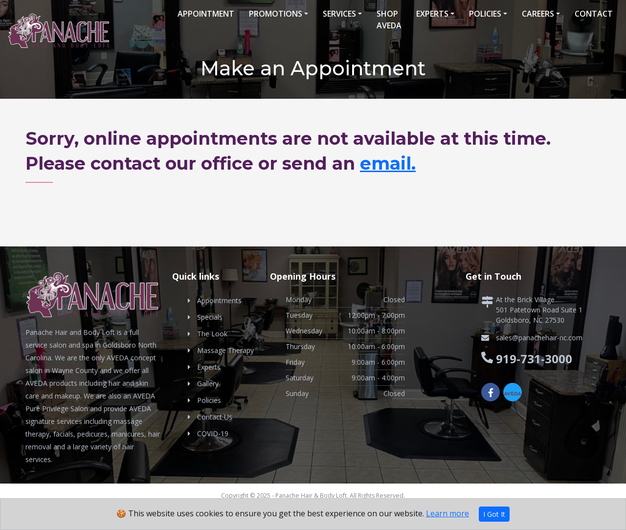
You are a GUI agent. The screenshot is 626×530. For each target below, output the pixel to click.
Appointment (206, 13)
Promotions (275, 13)
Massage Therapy (225, 350)
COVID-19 (212, 433)
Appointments (219, 300)
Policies (485, 13)
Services (339, 13)
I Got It (494, 514)
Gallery (208, 383)
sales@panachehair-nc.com (539, 337)
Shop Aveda (389, 19)
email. (388, 163)
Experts (432, 13)
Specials (210, 317)
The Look (212, 333)
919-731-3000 (534, 359)
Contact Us (214, 416)
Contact (594, 13)
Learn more (447, 513)
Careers (538, 13)
